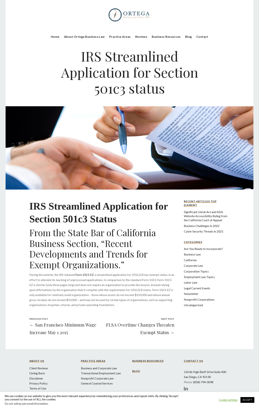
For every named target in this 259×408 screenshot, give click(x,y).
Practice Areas (120, 36)
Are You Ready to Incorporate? (203, 248)
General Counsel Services (97, 383)
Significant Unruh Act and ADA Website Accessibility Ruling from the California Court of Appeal (205, 216)
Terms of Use (37, 388)
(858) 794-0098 (203, 382)
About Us (36, 360)
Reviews (141, 36)
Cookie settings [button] (228, 400)
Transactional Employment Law (101, 373)
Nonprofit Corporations (199, 299)
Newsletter (191, 293)
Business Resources (166, 36)
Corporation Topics (196, 271)
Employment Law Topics (199, 277)
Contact (202, 36)
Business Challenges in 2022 (201, 226)
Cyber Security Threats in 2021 (203, 231)
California (190, 260)
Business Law (192, 254)
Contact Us (193, 360)
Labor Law (190, 282)
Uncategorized (193, 305)
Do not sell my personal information (26, 403)
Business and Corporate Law (99, 368)
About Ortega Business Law (84, 36)
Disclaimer (36, 378)
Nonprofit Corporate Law (97, 378)
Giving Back (37, 373)
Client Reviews (38, 368)
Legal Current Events (197, 288)
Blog (188, 36)
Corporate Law (193, 265)
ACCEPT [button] (247, 399)
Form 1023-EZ (84, 274)
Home (55, 36)
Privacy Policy (38, 383)
